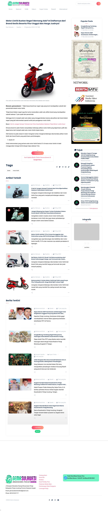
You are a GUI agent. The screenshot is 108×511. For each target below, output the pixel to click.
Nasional (18, 9)
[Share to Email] (65, 167)
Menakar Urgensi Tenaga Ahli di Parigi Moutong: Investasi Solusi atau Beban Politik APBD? (90, 155)
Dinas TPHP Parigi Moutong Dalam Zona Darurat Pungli (89, 202)
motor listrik (16, 170)
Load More (38, 427)
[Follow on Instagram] (55, 500)
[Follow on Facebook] (49, 500)
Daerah (53, 9)
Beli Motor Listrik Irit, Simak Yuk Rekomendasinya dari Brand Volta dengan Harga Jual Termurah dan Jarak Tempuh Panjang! (48, 258)
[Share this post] (32, 200)
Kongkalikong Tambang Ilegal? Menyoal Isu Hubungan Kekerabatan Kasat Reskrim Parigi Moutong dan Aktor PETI (48, 335)
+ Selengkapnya (93, 208)
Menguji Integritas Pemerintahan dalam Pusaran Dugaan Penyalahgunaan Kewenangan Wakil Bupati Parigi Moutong (89, 168)
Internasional (63, 9)
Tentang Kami (43, 475)
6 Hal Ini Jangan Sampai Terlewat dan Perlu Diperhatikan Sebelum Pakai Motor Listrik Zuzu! (37, 124)
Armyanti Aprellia (39, 354)
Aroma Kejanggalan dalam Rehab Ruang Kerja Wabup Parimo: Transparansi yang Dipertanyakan (89, 179)
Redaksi (41, 479)
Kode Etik (41, 477)
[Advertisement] (37, 42)
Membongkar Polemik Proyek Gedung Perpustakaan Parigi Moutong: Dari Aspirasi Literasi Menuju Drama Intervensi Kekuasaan (88, 192)
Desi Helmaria (9, 27)
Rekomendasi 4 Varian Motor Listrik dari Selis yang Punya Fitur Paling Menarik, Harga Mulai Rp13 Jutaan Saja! (49, 281)
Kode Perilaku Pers (44, 482)
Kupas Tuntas (44, 9)
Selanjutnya (38, 153)
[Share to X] (59, 167)
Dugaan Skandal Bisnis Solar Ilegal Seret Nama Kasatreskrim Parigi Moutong (49, 406)
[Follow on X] (52, 500)
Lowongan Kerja (43, 488)
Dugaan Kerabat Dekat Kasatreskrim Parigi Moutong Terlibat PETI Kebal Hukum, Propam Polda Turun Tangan (50, 383)
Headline (18, 27)
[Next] (88, 243)
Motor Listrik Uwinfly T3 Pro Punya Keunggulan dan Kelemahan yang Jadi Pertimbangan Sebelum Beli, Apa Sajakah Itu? (49, 235)
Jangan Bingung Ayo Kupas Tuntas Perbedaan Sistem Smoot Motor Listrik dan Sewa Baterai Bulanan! (48, 212)
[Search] (85, 3)
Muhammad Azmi (39, 308)
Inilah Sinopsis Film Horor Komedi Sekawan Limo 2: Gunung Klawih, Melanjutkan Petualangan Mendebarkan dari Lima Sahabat (50, 360)
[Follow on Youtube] (58, 500)
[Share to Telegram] (62, 167)
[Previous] (85, 243)
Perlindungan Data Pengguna (47, 486)
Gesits (8, 170)
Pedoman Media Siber (45, 484)
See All (38, 431)
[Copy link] (68, 167)
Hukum (34, 9)
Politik (26, 9)
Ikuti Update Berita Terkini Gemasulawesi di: (37, 159)
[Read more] (68, 201)
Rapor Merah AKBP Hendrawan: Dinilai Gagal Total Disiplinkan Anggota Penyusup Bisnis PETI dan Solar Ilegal (50, 312)
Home (10, 9)
